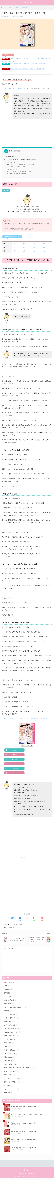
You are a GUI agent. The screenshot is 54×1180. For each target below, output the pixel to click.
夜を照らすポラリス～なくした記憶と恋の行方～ (20, 1069)
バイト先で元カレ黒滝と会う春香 (16, 166)
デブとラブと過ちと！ (12, 1051)
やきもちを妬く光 (12, 169)
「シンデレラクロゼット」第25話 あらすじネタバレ (20, 159)
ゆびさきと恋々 (10, 997)
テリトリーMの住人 (11, 1015)
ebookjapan (14, 750)
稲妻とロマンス (10, 1058)
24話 (44, 251)
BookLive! (14, 759)
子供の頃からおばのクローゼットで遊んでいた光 (20, 164)
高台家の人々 (9, 1004)
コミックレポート (27, 2)
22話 (24, 251)
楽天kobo (14, 754)
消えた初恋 (8, 989)
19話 (34, 247)
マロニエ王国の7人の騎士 (13, 1033)
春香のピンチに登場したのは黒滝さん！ (18, 173)
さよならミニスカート (12, 1036)
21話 (14, 251)
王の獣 (7, 986)
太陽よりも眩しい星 (11, 1055)
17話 (14, 247)
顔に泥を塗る (9, 1044)
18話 (24, 247)
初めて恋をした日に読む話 (13, 1029)
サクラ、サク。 (10, 1076)
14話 (24, 243)
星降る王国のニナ (10, 993)
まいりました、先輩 (11, 1026)
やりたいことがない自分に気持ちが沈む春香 (19, 171)
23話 (34, 251)
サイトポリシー (29, 1175)
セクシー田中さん (10, 1065)
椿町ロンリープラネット (12, 1084)
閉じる (16, 151)
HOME (27, 1172)
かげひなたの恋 (10, 1040)
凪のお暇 (8, 1011)
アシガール (8, 1087)
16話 (44, 243)
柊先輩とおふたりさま (12, 1073)
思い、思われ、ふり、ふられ (14, 1080)
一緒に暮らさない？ (12, 162)
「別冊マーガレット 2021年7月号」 (13, 88)
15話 (34, 243)
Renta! (14, 763)
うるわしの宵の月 (10, 1000)
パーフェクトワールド (12, 1018)
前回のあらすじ (10, 156)
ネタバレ (11, 927)
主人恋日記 (8, 1062)
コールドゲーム (10, 1022)
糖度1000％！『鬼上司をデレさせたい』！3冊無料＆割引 (28, 69)
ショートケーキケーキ (12, 1091)
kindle (14, 772)
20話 (44, 247)
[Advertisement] (27, 132)
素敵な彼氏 (8, 1094)
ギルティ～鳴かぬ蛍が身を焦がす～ (16, 1007)
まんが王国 (14, 768)
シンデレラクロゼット (17, 924)
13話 (14, 243)
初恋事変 (8, 1047)
